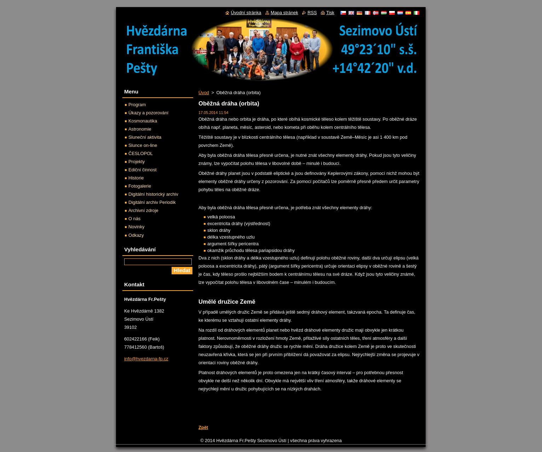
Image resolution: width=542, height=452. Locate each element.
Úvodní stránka (246, 12)
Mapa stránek (284, 12)
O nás (134, 218)
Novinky (136, 226)
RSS (312, 12)
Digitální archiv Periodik (152, 202)
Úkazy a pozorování (148, 112)
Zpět (203, 427)
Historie (136, 178)
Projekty (136, 161)
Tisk (330, 12)
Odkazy (136, 235)
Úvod (203, 92)
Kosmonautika (142, 121)
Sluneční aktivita (144, 137)
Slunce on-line (142, 145)
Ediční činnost (142, 169)
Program (137, 104)
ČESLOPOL (140, 153)
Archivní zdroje (143, 210)
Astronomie (139, 129)
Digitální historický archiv (153, 194)
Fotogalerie (139, 186)
